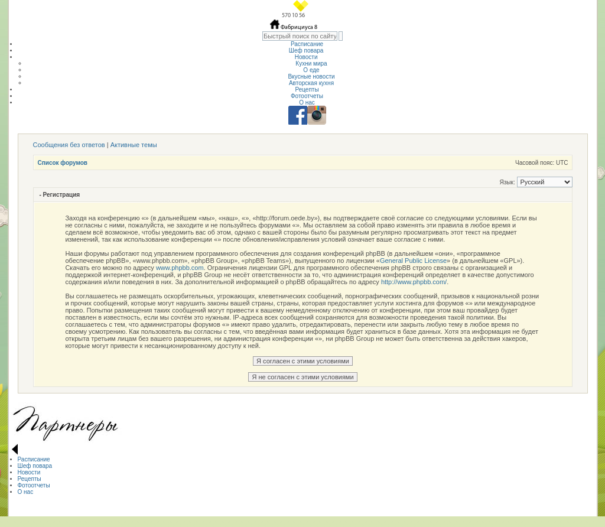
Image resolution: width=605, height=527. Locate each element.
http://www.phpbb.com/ (414, 281)
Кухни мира (311, 63)
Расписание (307, 44)
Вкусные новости (311, 76)
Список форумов (63, 163)
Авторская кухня (311, 83)
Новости (307, 57)
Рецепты (306, 89)
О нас (307, 102)
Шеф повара (307, 50)
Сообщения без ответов (69, 144)
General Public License (413, 260)
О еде (311, 70)
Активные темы (133, 144)
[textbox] (299, 36)
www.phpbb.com (180, 267)
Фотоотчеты (307, 96)
